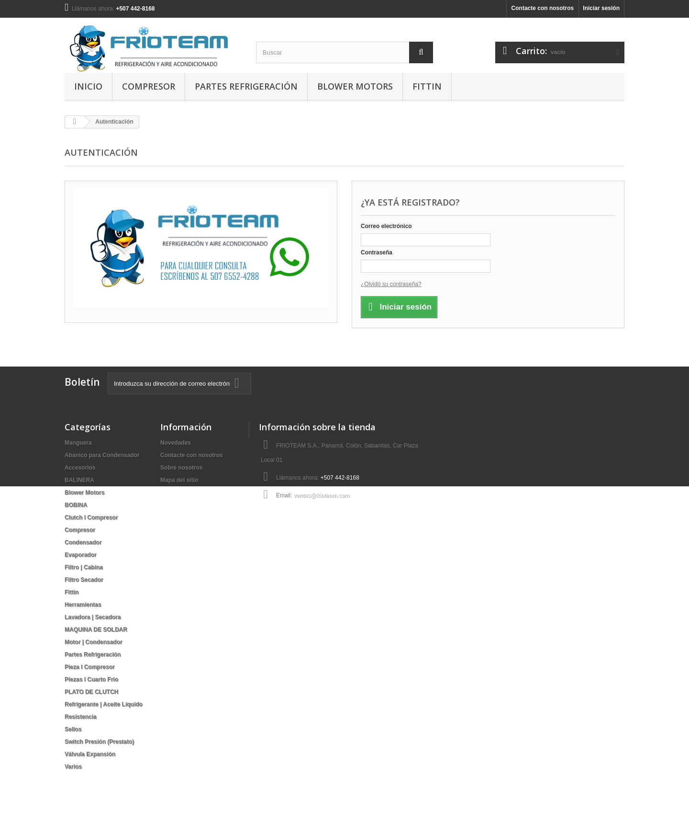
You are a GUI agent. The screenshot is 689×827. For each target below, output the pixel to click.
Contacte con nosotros (542, 8)
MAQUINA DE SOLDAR (96, 629)
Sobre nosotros (181, 467)
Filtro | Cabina (84, 567)
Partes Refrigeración (246, 86)
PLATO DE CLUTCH (91, 692)
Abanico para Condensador (102, 455)
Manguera (78, 442)
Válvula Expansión (90, 754)
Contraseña (376, 252)
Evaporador (81, 554)
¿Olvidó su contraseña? (391, 284)
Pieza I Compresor (90, 667)
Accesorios (80, 467)
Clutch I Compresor (91, 517)
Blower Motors (355, 86)
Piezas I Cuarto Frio (91, 679)
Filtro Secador (84, 579)
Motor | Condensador (93, 642)
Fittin (427, 86)
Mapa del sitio (179, 480)
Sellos (73, 729)
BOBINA (76, 505)
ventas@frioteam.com (322, 495)
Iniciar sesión (601, 8)
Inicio (88, 86)
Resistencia (81, 716)
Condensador (83, 542)
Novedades (175, 442)
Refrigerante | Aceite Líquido (104, 704)
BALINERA (79, 480)
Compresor (148, 86)
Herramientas (83, 604)
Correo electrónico (386, 226)
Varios (73, 766)
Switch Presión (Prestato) (99, 741)
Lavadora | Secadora (93, 617)
